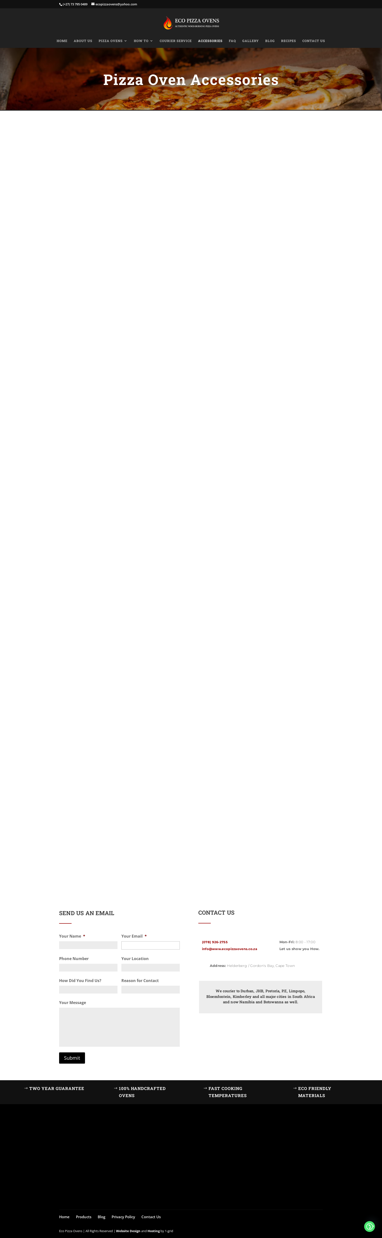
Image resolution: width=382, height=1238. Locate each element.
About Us (83, 41)
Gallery (250, 41)
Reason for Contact (140, 980)
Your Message (72, 1002)
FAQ (232, 41)
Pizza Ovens (111, 41)
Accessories (210, 41)
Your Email (134, 936)
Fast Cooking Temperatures (228, 1092)
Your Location (135, 958)
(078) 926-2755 (215, 942)
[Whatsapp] (369, 1226)
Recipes (288, 41)
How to (141, 41)
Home (62, 41)
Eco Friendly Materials (314, 1092)
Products (83, 1216)
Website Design (128, 1231)
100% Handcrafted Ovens (142, 1092)
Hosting (154, 1231)
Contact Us (313, 41)
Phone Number (74, 958)
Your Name (72, 936)
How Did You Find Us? (80, 980)
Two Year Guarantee (56, 1088)
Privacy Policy (123, 1216)
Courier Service (176, 41)
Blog (270, 41)
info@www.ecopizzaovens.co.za (229, 949)
